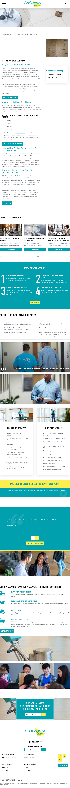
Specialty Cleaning (21, 34)
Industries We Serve (29, 754)
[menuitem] (58, 74)
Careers (26, 767)
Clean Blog (5, 767)
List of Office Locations (30, 764)
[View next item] (37, 538)
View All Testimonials (35, 543)
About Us (4, 761)
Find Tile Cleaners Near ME (12, 144)
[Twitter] (60, 760)
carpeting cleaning (20, 133)
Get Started (35, 303)
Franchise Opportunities (30, 761)
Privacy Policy (27, 771)
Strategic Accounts (29, 757)
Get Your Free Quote (10, 98)
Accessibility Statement (8, 771)
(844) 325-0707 (35, 742)
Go (43, 714)
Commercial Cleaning (7, 34)
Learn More (7, 203)
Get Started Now (7, 631)
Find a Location (35, 746)
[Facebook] (60, 756)
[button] (4, 4)
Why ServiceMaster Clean (9, 757)
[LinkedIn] (64, 756)
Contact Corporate (7, 764)
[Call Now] (66, 4)
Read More (11, 250)
